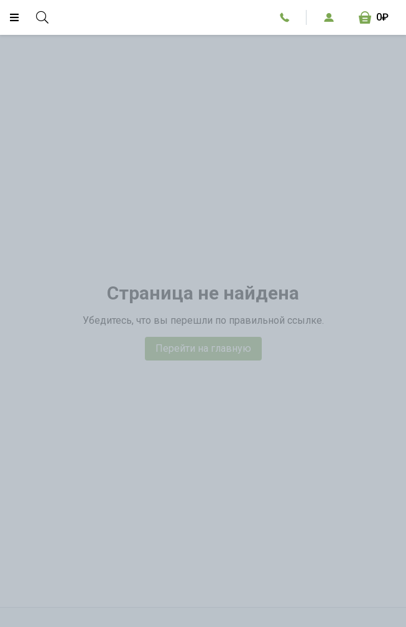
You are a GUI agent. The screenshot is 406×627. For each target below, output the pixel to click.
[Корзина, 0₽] (374, 17)
